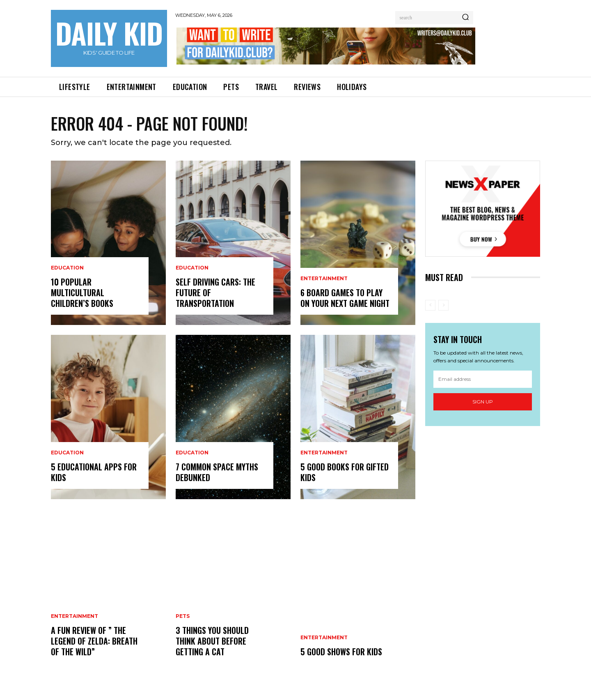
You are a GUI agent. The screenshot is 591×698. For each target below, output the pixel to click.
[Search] (465, 17)
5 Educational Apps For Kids (94, 472)
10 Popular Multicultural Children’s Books (83, 292)
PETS (183, 616)
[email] (482, 379)
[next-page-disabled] (443, 305)
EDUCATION (67, 267)
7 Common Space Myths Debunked (217, 472)
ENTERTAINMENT (74, 616)
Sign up (482, 402)
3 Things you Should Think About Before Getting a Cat (212, 641)
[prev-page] (430, 305)
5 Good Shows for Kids (341, 651)
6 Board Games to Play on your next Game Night (344, 297)
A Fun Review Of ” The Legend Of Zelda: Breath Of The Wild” (94, 641)
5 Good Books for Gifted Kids (344, 472)
